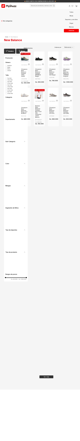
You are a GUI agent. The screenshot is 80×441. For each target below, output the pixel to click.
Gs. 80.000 (14, 258)
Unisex (9, 50)
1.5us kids (10, 59)
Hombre (11, 31)
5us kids (9, 71)
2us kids (9, 61)
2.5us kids (10, 62)
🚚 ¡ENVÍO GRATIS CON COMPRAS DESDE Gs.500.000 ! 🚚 (40, 1)
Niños (8, 48)
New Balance (14, 16)
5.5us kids (10, 73)
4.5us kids (10, 69)
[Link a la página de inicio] (7, 16)
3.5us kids (10, 66)
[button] (15, 42)
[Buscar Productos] (54, 5)
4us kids (9, 67)
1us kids (9, 57)
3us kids (9, 64)
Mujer (23, 31)
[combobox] (42, 5)
